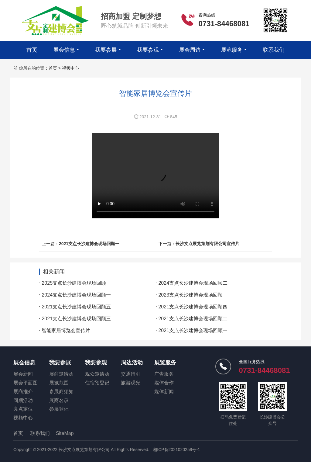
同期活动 (23, 400)
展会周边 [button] (190, 50)
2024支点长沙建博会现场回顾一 (76, 294)
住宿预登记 (97, 382)
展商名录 (59, 400)
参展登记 (59, 409)
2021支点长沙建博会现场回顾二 (192, 318)
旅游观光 (130, 382)
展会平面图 (25, 382)
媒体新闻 (164, 391)
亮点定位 (23, 409)
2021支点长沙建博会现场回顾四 (192, 306)
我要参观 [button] (148, 50)
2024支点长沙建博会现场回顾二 (192, 283)
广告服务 (164, 374)
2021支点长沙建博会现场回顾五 (76, 306)
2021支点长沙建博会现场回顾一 (89, 243)
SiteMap (65, 433)
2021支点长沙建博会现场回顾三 (76, 318)
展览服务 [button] (232, 50)
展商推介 (23, 391)
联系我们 (274, 50)
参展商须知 (61, 391)
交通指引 (130, 374)
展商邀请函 (61, 374)
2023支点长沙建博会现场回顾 (190, 294)
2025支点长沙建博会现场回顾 (74, 283)
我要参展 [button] (106, 50)
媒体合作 (164, 382)
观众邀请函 (97, 374)
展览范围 (59, 382)
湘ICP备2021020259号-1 (176, 449)
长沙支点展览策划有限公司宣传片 (207, 243)
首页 (31, 50)
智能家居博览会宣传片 (66, 330)
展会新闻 (23, 374)
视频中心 (70, 68)
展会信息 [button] (64, 50)
